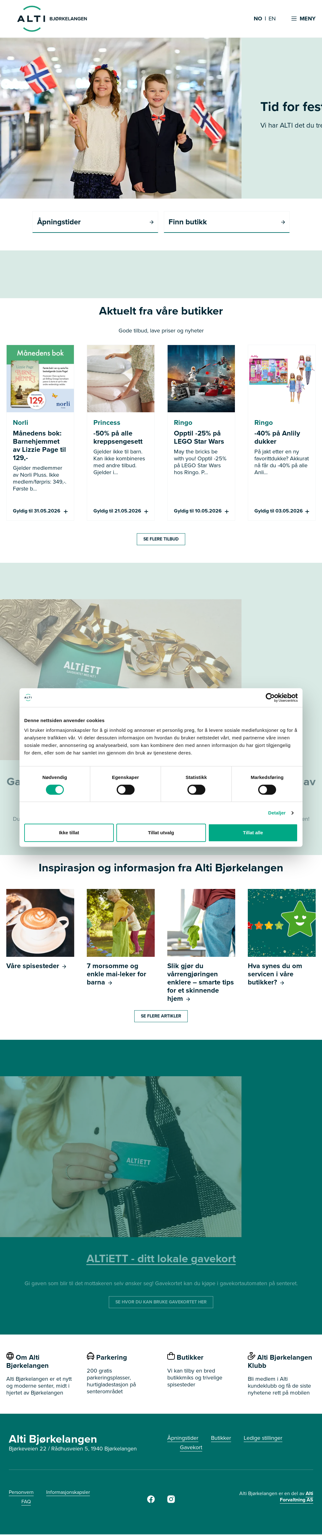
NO (258, 19)
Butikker (221, 1438)
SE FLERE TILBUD (161, 539)
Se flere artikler (161, 1016)
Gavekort (191, 1448)
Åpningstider (182, 1438)
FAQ (26, 1502)
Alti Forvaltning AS (296, 1497)
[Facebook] (151, 1502)
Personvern (21, 1492)
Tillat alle (253, 832)
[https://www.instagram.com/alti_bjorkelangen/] (171, 1502)
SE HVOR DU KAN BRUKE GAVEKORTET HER (161, 1302)
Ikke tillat (69, 832)
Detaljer (277, 812)
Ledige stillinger (263, 1438)
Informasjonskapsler (68, 1492)
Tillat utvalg (161, 832)
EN (272, 19)
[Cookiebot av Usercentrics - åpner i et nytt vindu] (270, 697)
